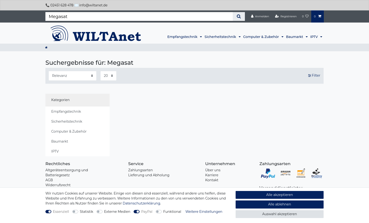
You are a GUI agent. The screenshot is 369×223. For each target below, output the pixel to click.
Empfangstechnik (182, 37)
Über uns (212, 170)
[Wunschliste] (305, 16)
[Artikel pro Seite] (108, 75)
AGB (49, 180)
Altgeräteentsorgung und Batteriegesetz (66, 172)
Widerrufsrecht (58, 185)
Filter (314, 75)
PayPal (146, 211)
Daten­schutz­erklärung (141, 203)
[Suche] (239, 16)
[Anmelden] (260, 16)
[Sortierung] (72, 75)
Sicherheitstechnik (220, 37)
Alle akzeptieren (279, 195)
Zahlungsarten (140, 170)
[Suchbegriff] (139, 16)
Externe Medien (117, 211)
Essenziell (61, 211)
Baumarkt (295, 37)
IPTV (314, 37)
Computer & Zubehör (261, 37)
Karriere (211, 175)
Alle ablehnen (279, 204)
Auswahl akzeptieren (279, 214)
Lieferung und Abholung (148, 175)
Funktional (172, 211)
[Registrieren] (285, 16)
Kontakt (211, 180)
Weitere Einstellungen (204, 211)
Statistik (86, 211)
